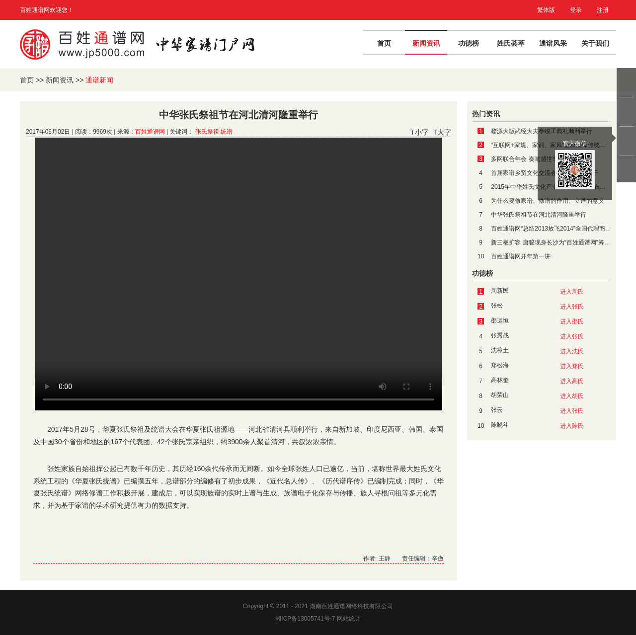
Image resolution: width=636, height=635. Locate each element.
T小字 (419, 132)
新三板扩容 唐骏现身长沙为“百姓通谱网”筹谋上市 (556, 242)
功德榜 (468, 43)
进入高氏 (572, 381)
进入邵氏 (572, 321)
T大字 (442, 132)
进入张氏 (572, 306)
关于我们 (595, 43)
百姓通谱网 (150, 131)
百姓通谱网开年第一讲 (521, 256)
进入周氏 (572, 291)
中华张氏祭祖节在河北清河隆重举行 (538, 214)
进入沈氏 (572, 351)
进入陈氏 (572, 425)
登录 (576, 9)
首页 (384, 43)
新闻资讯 (426, 43)
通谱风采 (553, 43)
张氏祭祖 (207, 131)
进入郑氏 (572, 366)
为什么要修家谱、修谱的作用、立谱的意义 (547, 200)
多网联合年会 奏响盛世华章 (527, 159)
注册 (603, 9)
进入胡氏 (572, 396)
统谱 (227, 131)
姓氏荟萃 (511, 43)
